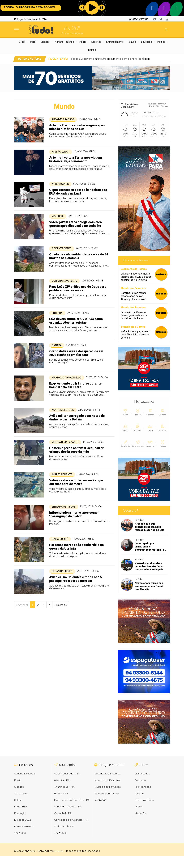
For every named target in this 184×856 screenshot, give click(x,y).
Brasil (22, 41)
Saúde (132, 41)
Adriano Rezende (64, 41)
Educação (146, 41)
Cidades (45, 41)
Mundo (92, 49)
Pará (33, 41)
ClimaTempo (162, 106)
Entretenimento (115, 41)
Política (161, 41)
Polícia (82, 41)
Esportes (96, 41)
